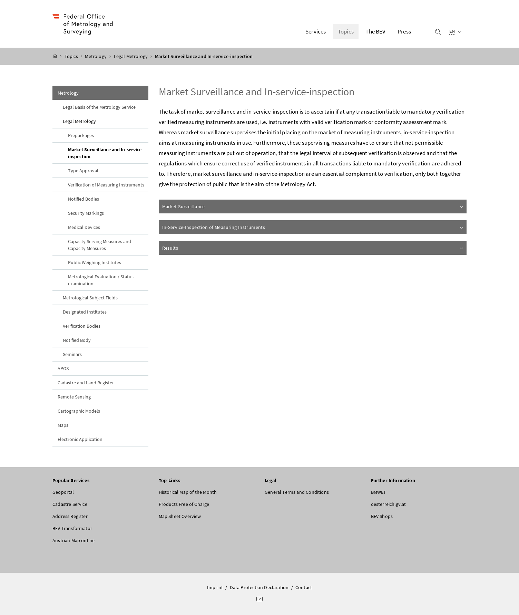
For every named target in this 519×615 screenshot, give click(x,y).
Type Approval (83, 170)
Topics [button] (346, 31)
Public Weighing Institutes (94, 262)
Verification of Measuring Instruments (106, 185)
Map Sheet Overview (180, 516)
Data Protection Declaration (259, 587)
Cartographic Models (79, 411)
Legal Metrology (131, 56)
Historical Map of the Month (188, 492)
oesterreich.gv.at (388, 504)
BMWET (378, 492)
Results (313, 248)
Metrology (96, 56)
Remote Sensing (74, 397)
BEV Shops (382, 516)
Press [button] (404, 31)
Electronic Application (80, 439)
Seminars (72, 354)
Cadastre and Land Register (86, 382)
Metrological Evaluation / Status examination (101, 280)
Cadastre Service (69, 504)
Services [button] (315, 31)
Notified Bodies (83, 199)
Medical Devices (84, 227)
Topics (72, 56)
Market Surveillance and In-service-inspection (105, 153)
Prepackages (81, 135)
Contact (303, 587)
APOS (63, 368)
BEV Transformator (72, 528)
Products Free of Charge (184, 504)
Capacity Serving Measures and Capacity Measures (99, 244)
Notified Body (77, 340)
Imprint (215, 587)
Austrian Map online (73, 540)
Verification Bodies (81, 326)
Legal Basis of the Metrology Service (99, 107)
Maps (63, 425)
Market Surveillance (313, 206)
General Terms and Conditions (297, 492)
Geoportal (63, 492)
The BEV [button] (375, 31)
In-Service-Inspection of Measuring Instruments (313, 227)
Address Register (70, 516)
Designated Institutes (85, 312)
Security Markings (86, 213)
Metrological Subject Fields (90, 298)
